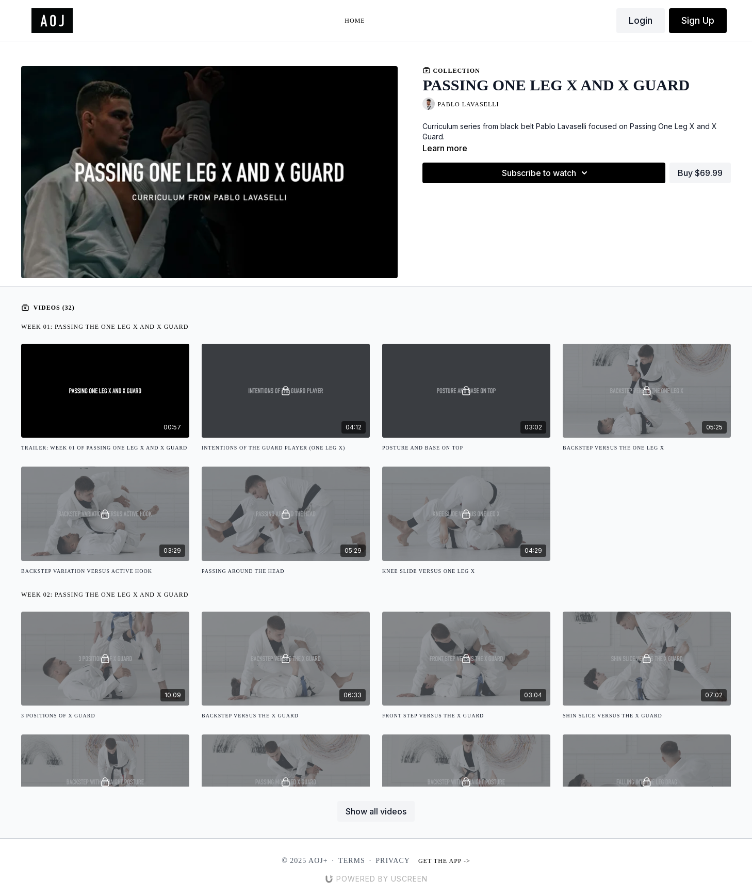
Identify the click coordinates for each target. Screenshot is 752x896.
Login (640, 20)
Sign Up (697, 20)
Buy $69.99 (700, 173)
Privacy (392, 861)
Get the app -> (444, 861)
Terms (351, 861)
